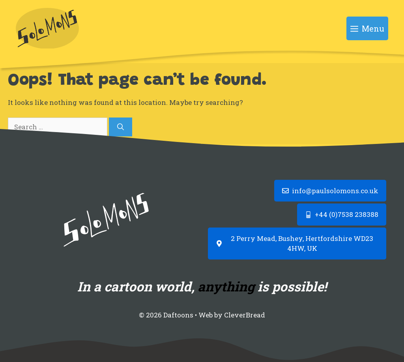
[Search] (120, 127)
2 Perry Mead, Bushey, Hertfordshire (291, 238)
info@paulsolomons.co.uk (335, 190)
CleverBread (244, 314)
